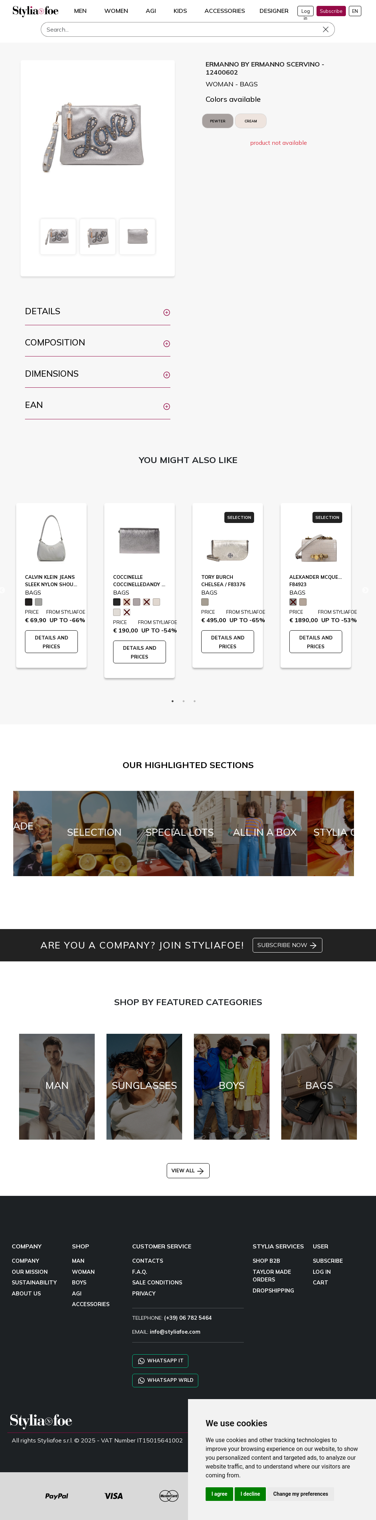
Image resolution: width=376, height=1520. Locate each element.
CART (320, 1282)
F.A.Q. (139, 1272)
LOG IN (322, 1272)
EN (355, 11)
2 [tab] (183, 701)
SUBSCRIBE (328, 1261)
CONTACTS (147, 1261)
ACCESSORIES (90, 1304)
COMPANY (25, 1261)
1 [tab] (172, 701)
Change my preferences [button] (300, 1494)
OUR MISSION (30, 1272)
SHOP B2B (266, 1261)
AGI (77, 1293)
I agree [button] (219, 1494)
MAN (78, 1261)
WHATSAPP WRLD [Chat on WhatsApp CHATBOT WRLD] (165, 1380)
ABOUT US (26, 1293)
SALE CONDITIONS (157, 1282)
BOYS (79, 1282)
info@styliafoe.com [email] (175, 1332)
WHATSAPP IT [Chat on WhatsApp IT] (160, 1361)
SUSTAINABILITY (34, 1282)
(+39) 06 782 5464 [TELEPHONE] (188, 1318)
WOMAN (83, 1272)
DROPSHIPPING (273, 1290)
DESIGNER (274, 10)
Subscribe (331, 11)
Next (365, 590)
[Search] (188, 29)
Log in (305, 12)
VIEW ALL (188, 1170)
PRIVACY (143, 1293)
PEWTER (217, 121)
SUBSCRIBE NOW (287, 945)
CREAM (251, 121)
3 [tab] (194, 701)
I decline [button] (250, 1494)
